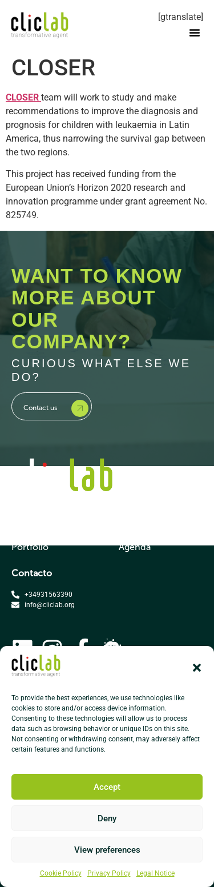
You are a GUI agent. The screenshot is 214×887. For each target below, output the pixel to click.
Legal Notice (155, 873)
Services (28, 526)
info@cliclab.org (50, 605)
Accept (107, 787)
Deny (107, 818)
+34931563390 (48, 595)
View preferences (107, 850)
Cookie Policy (61, 873)
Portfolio (30, 546)
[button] (197, 667)
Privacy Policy (109, 873)
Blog (128, 526)
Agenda (135, 546)
